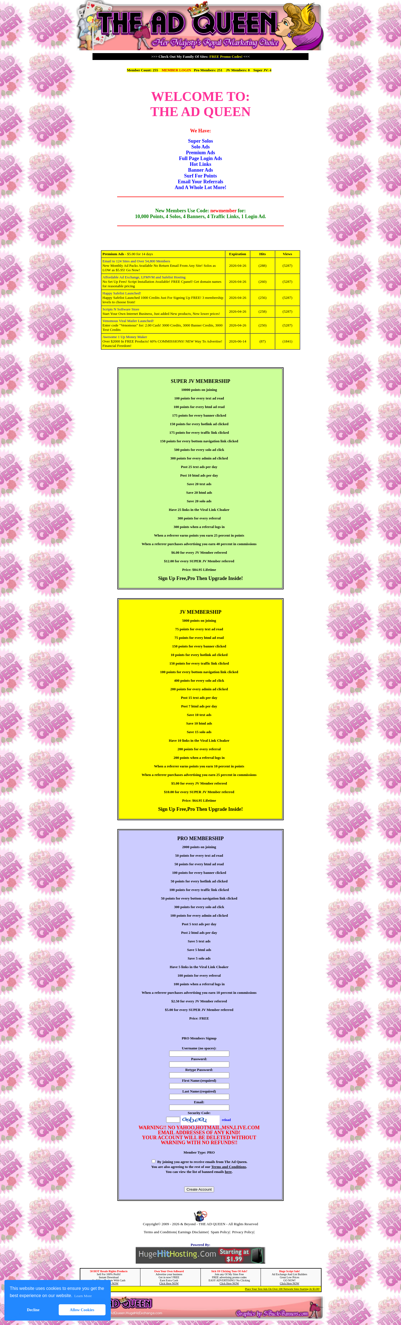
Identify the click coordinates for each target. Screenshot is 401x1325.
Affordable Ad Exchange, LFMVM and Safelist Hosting (144, 277)
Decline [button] (33, 1310)
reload (226, 1120)
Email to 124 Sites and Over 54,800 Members (136, 261)
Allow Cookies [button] (82, 1310)
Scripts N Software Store (120, 309)
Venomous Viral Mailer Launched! (128, 321)
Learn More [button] (83, 1296)
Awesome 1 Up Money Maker (124, 337)
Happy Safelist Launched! (121, 293)
